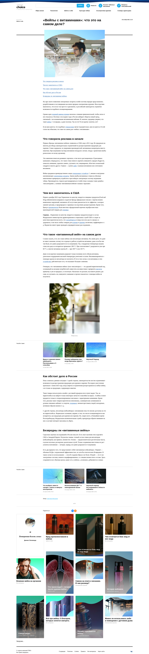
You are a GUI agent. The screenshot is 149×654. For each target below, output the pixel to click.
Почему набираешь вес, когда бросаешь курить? (74, 360)
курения (75, 222)
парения (82, 222)
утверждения (69, 127)
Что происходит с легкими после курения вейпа (59, 588)
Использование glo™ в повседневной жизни (73, 486)
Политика (69, 651)
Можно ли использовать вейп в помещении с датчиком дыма (119, 620)
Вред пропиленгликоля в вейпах (57, 538)
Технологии (54, 10)
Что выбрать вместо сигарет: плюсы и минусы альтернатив (52, 487)
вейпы (49, 122)
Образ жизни (40, 10)
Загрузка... (20, 641)
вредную (99, 269)
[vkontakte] (131, 651)
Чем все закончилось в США (52, 85)
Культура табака (84, 10)
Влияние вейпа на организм (28, 581)
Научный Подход (92, 359)
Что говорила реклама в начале (53, 81)
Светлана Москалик (52, 498)
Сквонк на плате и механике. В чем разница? (88, 582)
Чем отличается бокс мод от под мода (89, 551)
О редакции (62, 651)
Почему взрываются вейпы (87, 632)
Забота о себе (68, 10)
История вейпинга (115, 589)
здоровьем (73, 403)
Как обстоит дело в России (52, 92)
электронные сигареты (61, 176)
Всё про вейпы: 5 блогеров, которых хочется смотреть (58, 620)
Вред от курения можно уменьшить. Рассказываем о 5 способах (51, 362)
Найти (80, 5)
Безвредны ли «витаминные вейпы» (55, 96)
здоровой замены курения (60, 114)
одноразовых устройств (80, 173)
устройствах (47, 261)
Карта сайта (101, 651)
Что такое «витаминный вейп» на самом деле (58, 89)
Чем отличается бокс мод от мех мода (117, 538)
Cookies (76, 651)
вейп (75, 166)
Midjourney (74, 335)
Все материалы (91, 651)
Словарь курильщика (124, 10)
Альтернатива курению (103, 10)
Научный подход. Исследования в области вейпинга (95, 487)
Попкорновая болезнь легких (30, 537)
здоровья (65, 210)
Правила (83, 651)
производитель (53, 207)
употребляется (71, 220)
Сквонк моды (24, 633)
